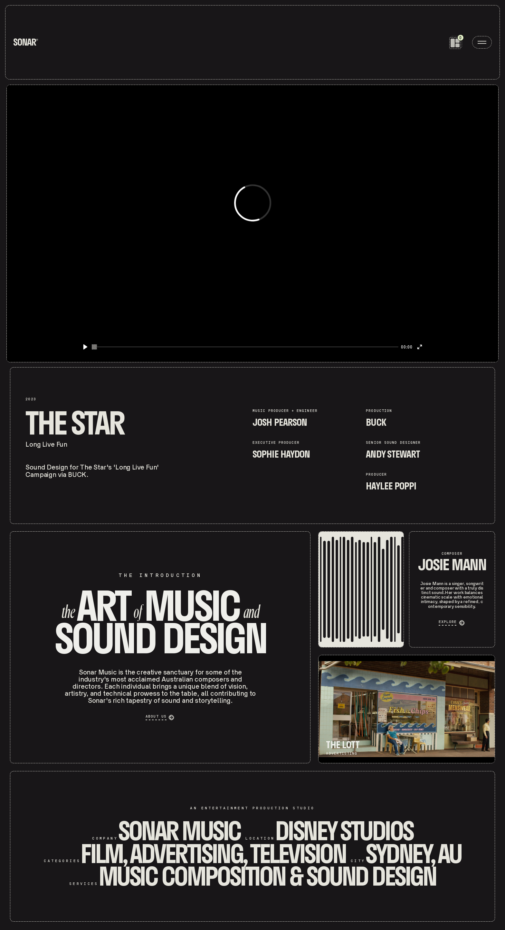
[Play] (85, 347)
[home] (25, 42)
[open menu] (482, 42)
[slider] (245, 347)
